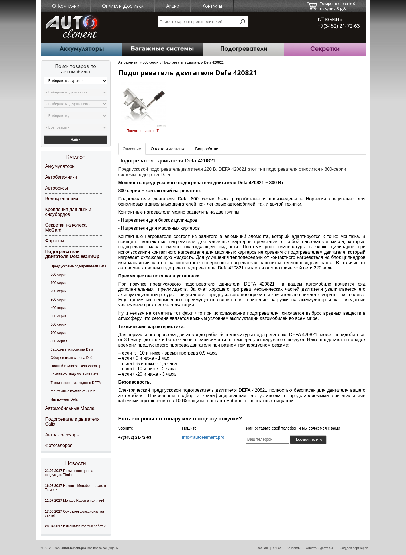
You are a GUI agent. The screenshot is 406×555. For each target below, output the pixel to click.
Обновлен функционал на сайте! (74, 513)
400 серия (59, 307)
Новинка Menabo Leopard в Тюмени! (75, 487)
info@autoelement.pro (203, 437)
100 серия (59, 282)
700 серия (59, 332)
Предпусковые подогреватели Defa (78, 266)
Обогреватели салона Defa (72, 357)
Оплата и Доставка (122, 5)
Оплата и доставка (319, 547)
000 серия (59, 274)
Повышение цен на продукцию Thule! (69, 473)
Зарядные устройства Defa (72, 349)
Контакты (212, 5)
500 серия (59, 316)
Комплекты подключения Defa (74, 374)
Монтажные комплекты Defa (73, 391)
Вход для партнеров (353, 547)
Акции (172, 5)
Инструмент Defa (64, 399)
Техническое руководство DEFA (76, 382)
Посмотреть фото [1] (143, 131)
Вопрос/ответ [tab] (207, 148)
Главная (262, 547)
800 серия (59, 341)
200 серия (59, 291)
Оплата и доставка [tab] (168, 148)
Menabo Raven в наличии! (74, 500)
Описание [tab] (132, 148)
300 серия (59, 299)
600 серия (59, 324)
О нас (277, 547)
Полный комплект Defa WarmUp (76, 366)
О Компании (65, 5)
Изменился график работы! (76, 526)
